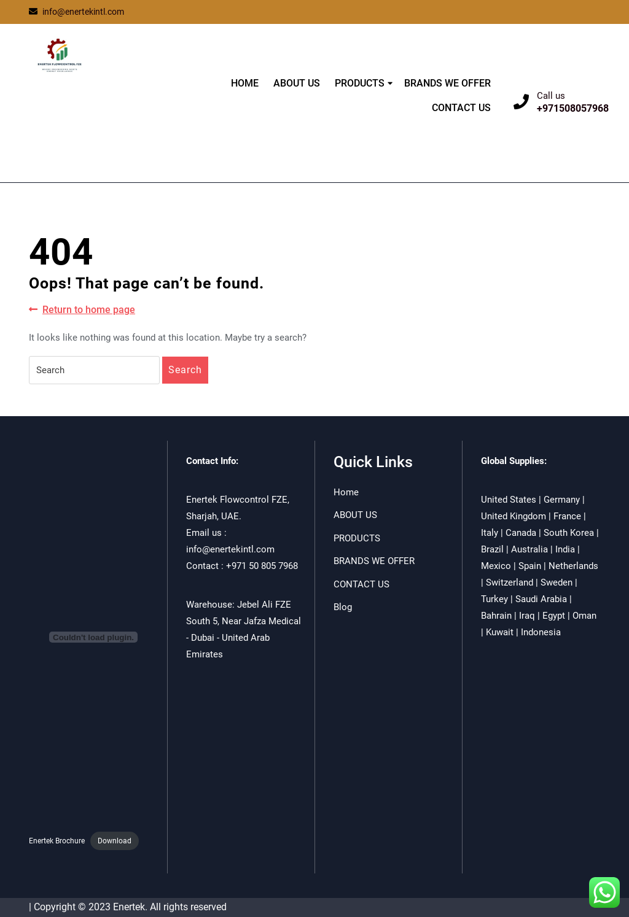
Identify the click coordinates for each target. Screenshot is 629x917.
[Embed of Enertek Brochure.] (93, 637)
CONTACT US (461, 108)
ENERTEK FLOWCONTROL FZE (101, 112)
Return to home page (82, 310)
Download (114, 841)
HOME (245, 83)
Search (185, 370)
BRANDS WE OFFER (447, 83)
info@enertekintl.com (76, 12)
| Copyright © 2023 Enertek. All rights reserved (128, 907)
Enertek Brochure (57, 841)
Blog (343, 607)
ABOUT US (296, 83)
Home (346, 492)
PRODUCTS (360, 83)
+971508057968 (573, 108)
